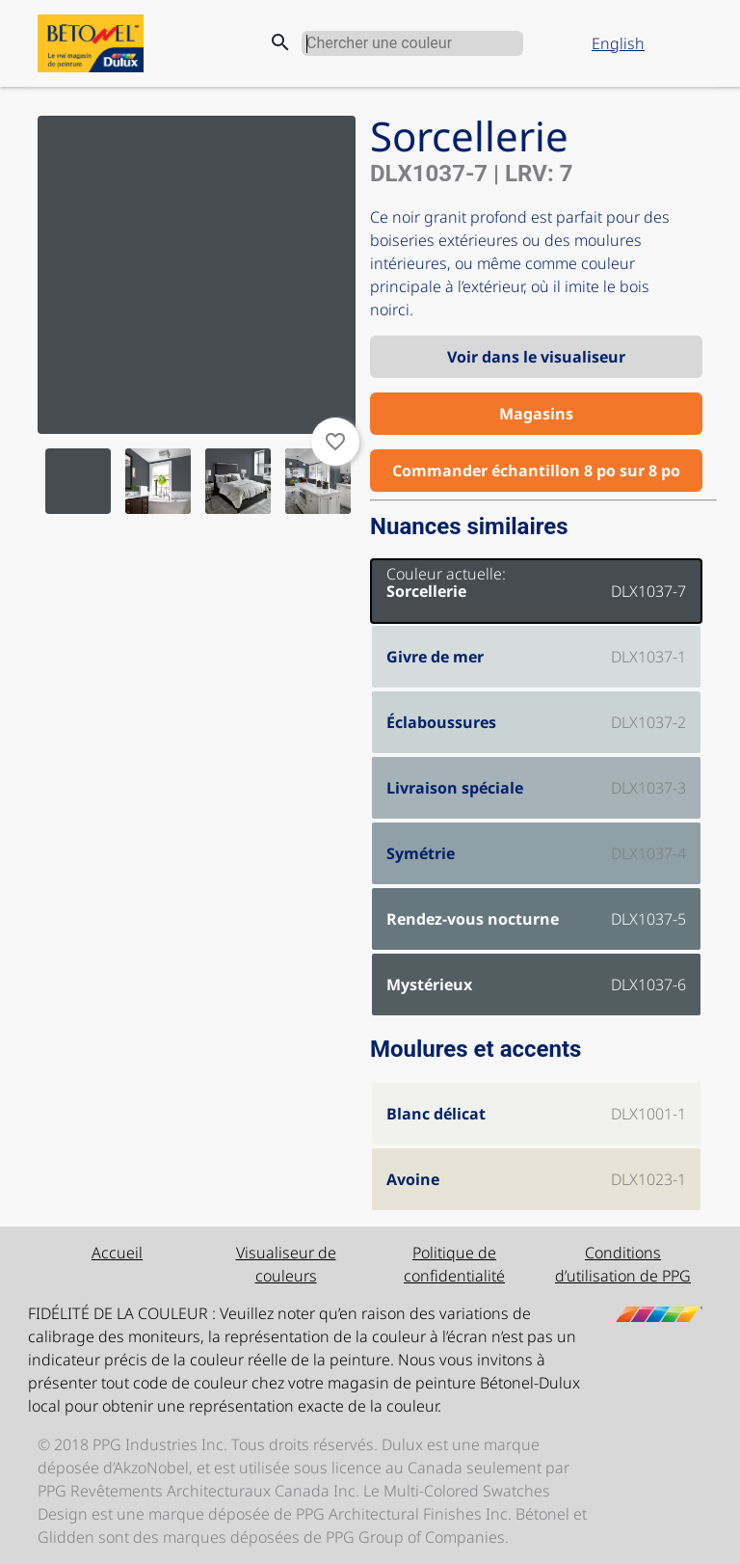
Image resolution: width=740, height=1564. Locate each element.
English (618, 43)
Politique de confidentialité (454, 1264)
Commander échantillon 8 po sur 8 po (536, 470)
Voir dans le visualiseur (536, 356)
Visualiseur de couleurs (286, 1264)
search (280, 42)
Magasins (536, 413)
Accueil (117, 1252)
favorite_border (335, 441)
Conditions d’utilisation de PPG (623, 1264)
